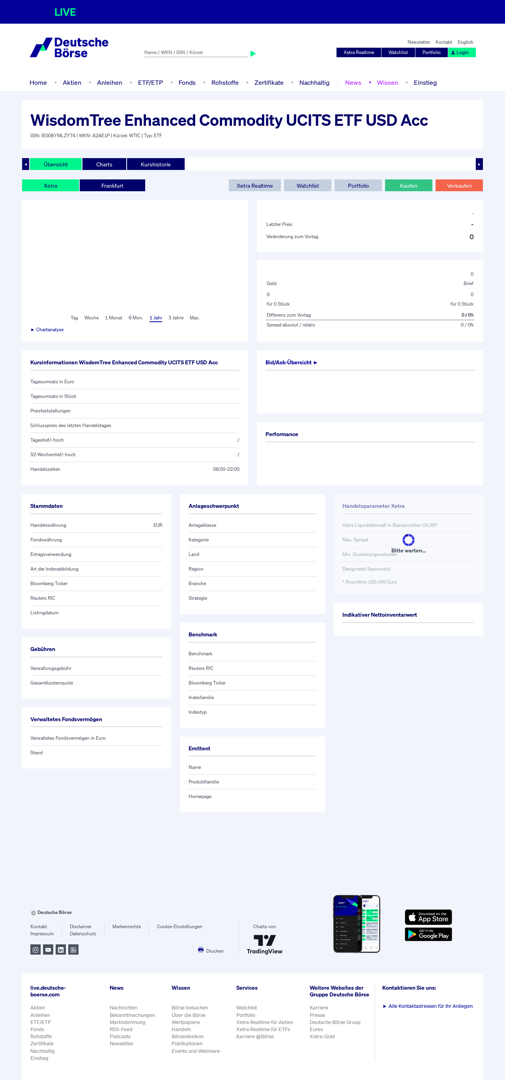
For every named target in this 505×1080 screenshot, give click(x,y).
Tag (74, 318)
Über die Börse (189, 1015)
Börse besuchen (190, 1007)
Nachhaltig (314, 82)
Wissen (387, 82)
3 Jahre (175, 318)
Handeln (181, 1029)
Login (460, 52)
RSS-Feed (121, 1029)
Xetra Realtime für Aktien (264, 1022)
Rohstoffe (225, 82)
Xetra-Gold (322, 1036)
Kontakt (444, 42)
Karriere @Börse (255, 1036)
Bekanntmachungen (132, 1015)
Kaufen (408, 185)
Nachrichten (123, 1007)
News (353, 82)
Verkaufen (459, 185)
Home (38, 82)
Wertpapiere (186, 1022)
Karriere (319, 1007)
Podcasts (120, 1036)
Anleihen (109, 82)
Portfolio (432, 52)
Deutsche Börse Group (335, 1022)
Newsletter (419, 42)
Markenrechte (126, 926)
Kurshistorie (156, 164)
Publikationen (187, 1043)
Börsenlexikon (188, 1036)
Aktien (72, 82)
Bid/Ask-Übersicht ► (292, 362)
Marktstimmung (128, 1022)
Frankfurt (112, 185)
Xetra (50, 185)
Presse (317, 1015)
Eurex (316, 1029)
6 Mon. (136, 318)
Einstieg (425, 82)
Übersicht (56, 164)
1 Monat (113, 318)
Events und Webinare (196, 1051)
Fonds (187, 82)
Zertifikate (269, 82)
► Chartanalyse (47, 329)
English (465, 42)
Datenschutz (83, 933)
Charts (104, 164)
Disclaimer (81, 926)
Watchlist (398, 52)
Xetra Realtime (359, 52)
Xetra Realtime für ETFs (263, 1029)
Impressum (42, 933)
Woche (91, 318)
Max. (195, 318)
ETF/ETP (150, 82)
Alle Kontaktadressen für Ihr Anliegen (427, 1006)
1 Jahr (156, 318)
